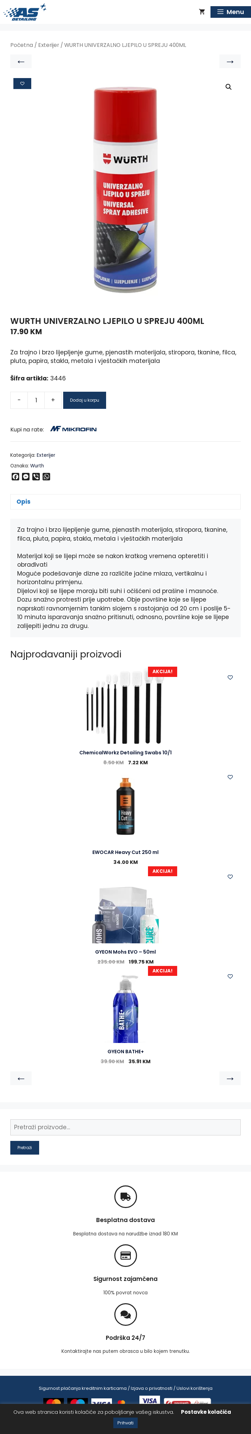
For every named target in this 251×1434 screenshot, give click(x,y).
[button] (229, 87)
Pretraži (25, 1147)
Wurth (37, 466)
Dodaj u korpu (84, 400)
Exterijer (48, 45)
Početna (21, 45)
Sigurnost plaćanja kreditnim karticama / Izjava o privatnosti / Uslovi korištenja (126, 1388)
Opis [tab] (23, 502)
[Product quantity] (36, 400)
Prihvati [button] (125, 1423)
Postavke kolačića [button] (206, 1412)
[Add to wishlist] (22, 83)
